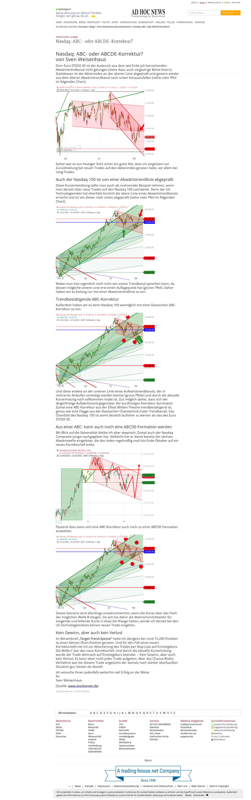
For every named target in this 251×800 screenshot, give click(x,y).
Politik (91, 730)
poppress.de (187, 736)
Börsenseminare (127, 748)
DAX (58, 724)
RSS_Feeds (155, 733)
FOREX (122, 727)
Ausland (92, 739)
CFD (121, 724)
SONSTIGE (200, 22)
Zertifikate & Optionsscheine (126, 744)
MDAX (59, 727)
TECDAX (60, 730)
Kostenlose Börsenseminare (189, 729)
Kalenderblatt (95, 751)
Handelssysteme (127, 733)
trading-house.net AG (191, 724)
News (78, 786)
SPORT (115, 22)
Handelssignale (126, 736)
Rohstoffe (124, 730)
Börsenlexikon (67, 713)
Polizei (91, 742)
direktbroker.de (188, 733)
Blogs (92, 26)
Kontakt (154, 739)
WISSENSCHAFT (146, 22)
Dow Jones (61, 736)
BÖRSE (82, 22)
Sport (91, 733)
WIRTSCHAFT (93, 22)
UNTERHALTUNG (128, 22)
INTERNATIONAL (184, 22)
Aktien (122, 739)
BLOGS (202, 2)
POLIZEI (171, 22)
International (94, 748)
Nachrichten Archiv (159, 736)
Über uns (182, 786)
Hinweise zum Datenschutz (158, 786)
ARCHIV (194, 2)
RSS (226, 2)
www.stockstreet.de (83, 686)
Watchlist (154, 727)
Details (188, 795)
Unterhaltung (95, 745)
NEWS (59, 22)
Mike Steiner (198, 786)
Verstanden (199, 795)
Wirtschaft (93, 727)
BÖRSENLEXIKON (214, 2)
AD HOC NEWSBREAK (160, 724)
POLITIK (106, 22)
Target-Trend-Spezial (95, 638)
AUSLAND (160, 22)
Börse (91, 724)
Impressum (103, 786)
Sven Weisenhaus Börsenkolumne (114, 26)
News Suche (228, 12)
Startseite (83, 26)
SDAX (58, 733)
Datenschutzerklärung (126, 786)
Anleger (74, 37)
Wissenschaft (94, 736)
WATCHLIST (236, 2)
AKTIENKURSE (70, 22)
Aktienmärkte (62, 37)
